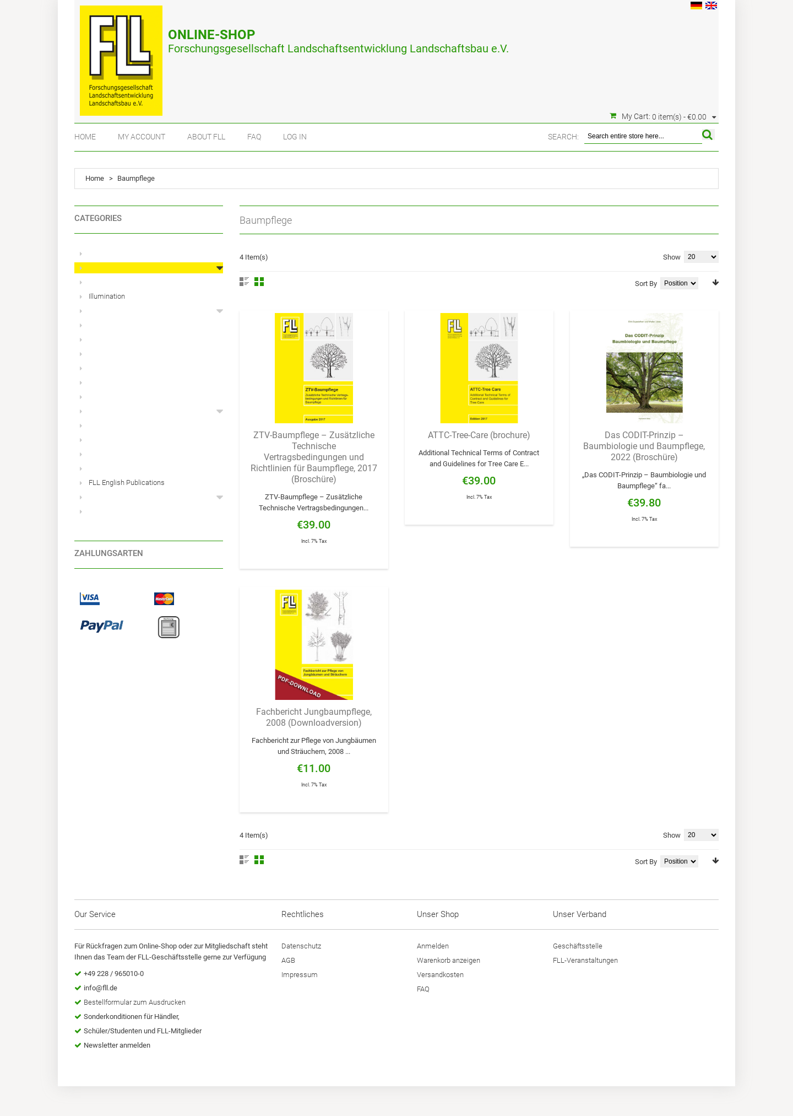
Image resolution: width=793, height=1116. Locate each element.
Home (85, 136)
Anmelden (433, 946)
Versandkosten (440, 975)
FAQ (254, 136)
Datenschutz (301, 946)
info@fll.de (100, 988)
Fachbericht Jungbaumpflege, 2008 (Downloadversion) (314, 717)
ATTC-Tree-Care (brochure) (479, 435)
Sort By (646, 283)
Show (672, 257)
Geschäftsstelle (577, 946)
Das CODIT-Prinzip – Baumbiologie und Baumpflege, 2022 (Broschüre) (644, 446)
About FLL (206, 136)
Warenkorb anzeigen (448, 960)
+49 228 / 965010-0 (114, 973)
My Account (141, 136)
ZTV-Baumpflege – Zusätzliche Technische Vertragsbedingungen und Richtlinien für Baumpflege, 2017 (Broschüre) (314, 457)
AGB (288, 960)
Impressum (299, 975)
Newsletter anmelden (117, 1045)
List (244, 281)
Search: (563, 136)
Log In (295, 136)
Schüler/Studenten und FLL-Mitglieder (143, 1031)
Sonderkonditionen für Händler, (132, 1016)
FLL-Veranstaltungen (585, 960)
